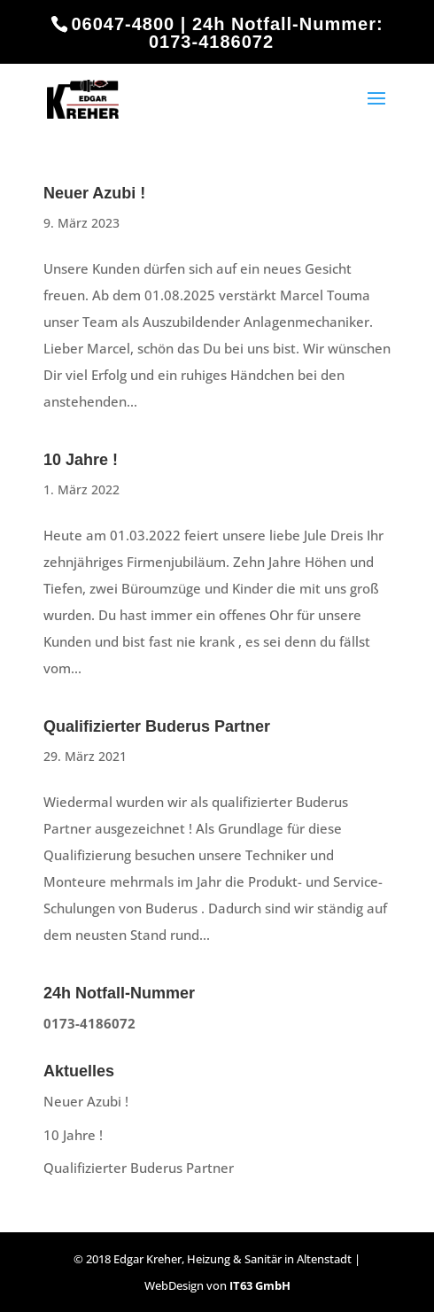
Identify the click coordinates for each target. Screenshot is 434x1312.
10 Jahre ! (80, 460)
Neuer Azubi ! (94, 193)
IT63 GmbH (260, 1285)
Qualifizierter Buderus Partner (156, 726)
